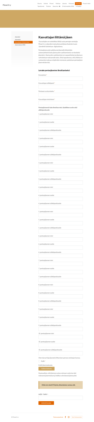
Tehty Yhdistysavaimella (77, 417)
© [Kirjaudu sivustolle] (12, 417)
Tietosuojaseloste (58, 417)
